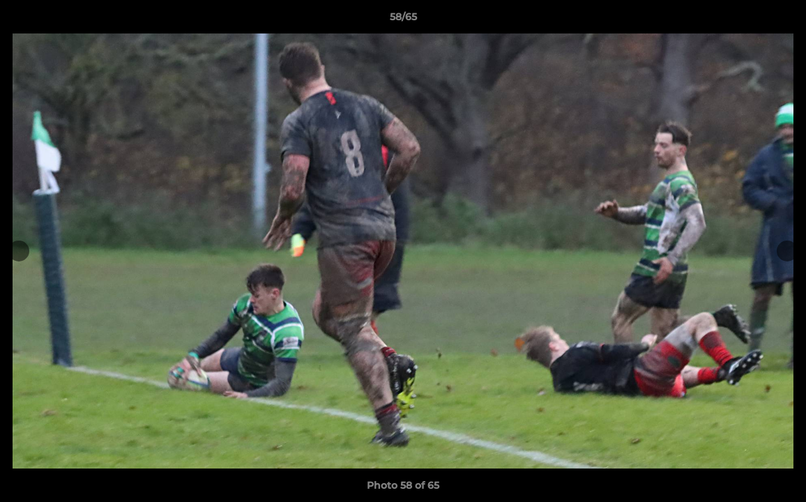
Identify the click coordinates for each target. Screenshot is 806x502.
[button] (781, 20)
